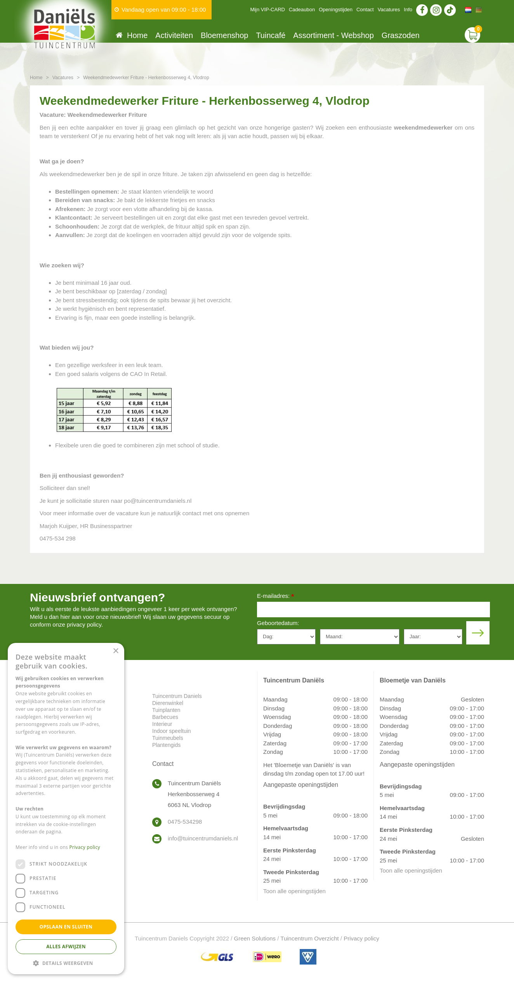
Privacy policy (361, 938)
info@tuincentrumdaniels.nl (203, 838)
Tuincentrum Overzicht (309, 938)
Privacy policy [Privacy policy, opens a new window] (84, 847)
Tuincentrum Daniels (177, 696)
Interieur (162, 724)
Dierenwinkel (167, 703)
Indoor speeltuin (171, 731)
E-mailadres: (275, 596)
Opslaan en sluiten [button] (66, 926)
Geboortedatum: (278, 623)
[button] (66, 962)
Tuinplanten (166, 710)
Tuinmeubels (167, 738)
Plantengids (166, 745)
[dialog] (66, 808)
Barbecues (165, 717)
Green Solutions (255, 938)
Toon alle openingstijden (294, 891)
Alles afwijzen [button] (66, 946)
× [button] (115, 651)
